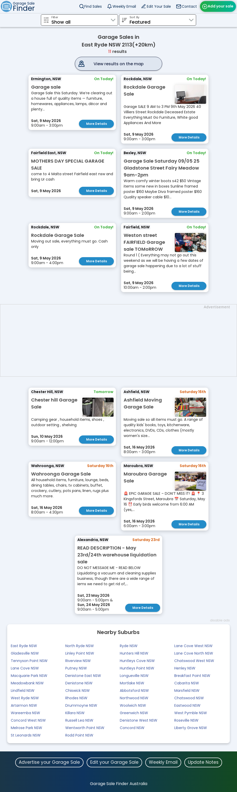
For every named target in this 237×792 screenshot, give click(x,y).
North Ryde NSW (79, 645)
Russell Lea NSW (79, 720)
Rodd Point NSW (79, 735)
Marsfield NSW (186, 690)
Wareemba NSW (25, 712)
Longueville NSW (134, 675)
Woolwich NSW (133, 705)
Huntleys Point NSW (137, 668)
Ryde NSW (129, 645)
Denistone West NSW (138, 720)
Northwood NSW (134, 698)
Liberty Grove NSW (190, 727)
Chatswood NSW (189, 698)
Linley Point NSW (79, 653)
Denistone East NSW (83, 675)
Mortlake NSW (132, 683)
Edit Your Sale (159, 6)
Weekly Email (124, 6)
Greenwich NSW (134, 712)
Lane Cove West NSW (193, 645)
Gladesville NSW (25, 653)
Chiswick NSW (77, 690)
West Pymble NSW (190, 712)
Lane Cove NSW (25, 668)
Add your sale (220, 6)
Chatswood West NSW (194, 660)
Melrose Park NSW (26, 727)
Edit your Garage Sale (114, 762)
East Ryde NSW (24, 645)
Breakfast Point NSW (192, 675)
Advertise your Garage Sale (49, 762)
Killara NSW (75, 712)
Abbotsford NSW (134, 690)
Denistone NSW (79, 683)
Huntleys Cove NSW (137, 660)
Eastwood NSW (187, 705)
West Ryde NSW (25, 698)
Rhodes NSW (76, 698)
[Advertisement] (121, 340)
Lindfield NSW (22, 690)
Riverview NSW (78, 660)
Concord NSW (132, 727)
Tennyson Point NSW (29, 660)
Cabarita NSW (186, 683)
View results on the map (119, 64)
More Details (96, 124)
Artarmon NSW (24, 705)
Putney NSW (76, 668)
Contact (189, 6)
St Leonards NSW (26, 735)
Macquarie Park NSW (29, 675)
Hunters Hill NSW (134, 653)
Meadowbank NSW (27, 683)
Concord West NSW (28, 720)
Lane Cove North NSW (193, 653)
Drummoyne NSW (81, 705)
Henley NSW (184, 668)
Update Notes (203, 762)
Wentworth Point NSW (84, 727)
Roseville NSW (186, 720)
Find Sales (93, 6)
